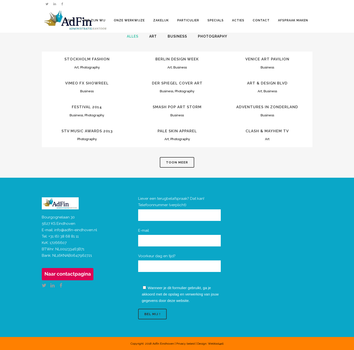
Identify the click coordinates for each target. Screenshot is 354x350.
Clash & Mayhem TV (267, 131)
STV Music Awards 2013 (87, 131)
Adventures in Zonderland (267, 107)
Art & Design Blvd (267, 83)
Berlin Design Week (177, 59)
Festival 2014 (87, 107)
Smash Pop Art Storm (177, 107)
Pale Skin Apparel (177, 131)
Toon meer (177, 162)
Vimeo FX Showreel (87, 83)
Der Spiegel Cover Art (177, 83)
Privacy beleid (185, 343)
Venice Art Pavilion (267, 59)
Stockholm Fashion (87, 59)
